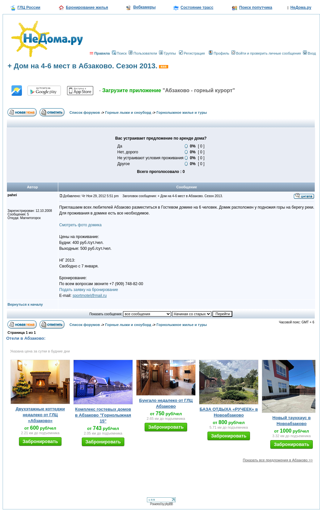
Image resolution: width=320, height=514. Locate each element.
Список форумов (84, 112)
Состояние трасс (197, 7)
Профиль (219, 53)
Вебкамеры (144, 7)
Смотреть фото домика (80, 225)
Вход (309, 53)
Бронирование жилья (87, 7)
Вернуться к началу (25, 304)
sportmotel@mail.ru (90, 295)
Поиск (119, 53)
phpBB (169, 504)
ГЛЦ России (28, 7)
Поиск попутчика (255, 7)
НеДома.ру (301, 7)
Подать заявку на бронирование (88, 289)
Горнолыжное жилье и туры (181, 112)
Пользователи (143, 53)
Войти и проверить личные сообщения (266, 53)
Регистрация (192, 53)
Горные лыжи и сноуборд (128, 112)
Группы (167, 53)
